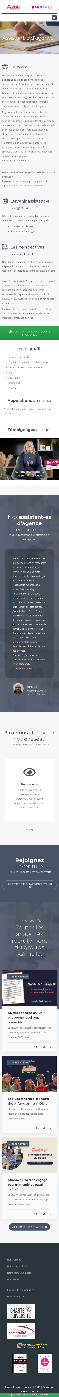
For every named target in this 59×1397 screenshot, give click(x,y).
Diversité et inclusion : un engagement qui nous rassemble (25, 1017)
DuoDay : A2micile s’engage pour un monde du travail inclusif (27, 1184)
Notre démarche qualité (19, 1272)
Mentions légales (15, 1296)
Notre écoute (29, 784)
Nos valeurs (13, 1279)
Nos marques (14, 1259)
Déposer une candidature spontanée (29, 1395)
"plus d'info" (42, 1047)
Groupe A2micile (18, 976)
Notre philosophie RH (18, 1266)
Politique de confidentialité (20, 1289)
